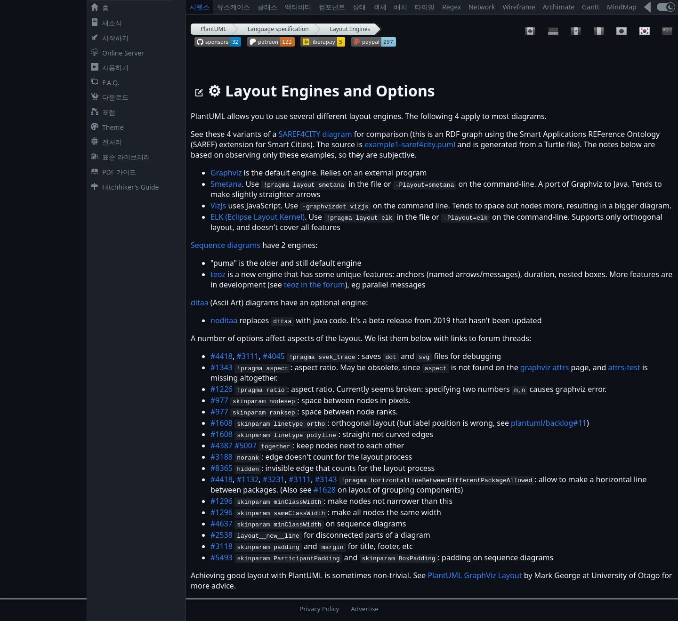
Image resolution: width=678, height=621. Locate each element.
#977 (219, 400)
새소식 (104, 22)
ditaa (200, 302)
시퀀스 (200, 6)
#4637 (221, 523)
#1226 (221, 389)
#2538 (221, 535)
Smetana (226, 184)
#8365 (221, 468)
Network (481, 6)
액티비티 (298, 6)
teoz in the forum (314, 284)
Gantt (590, 6)
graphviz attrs (544, 367)
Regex (451, 6)
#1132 (247, 479)
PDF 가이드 (111, 171)
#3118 (221, 546)
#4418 (221, 356)
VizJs (218, 205)
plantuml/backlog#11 (549, 423)
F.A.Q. (103, 82)
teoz (218, 274)
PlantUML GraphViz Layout (475, 575)
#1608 (221, 423)
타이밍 (425, 6)
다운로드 (108, 97)
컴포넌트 (332, 6)
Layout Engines (350, 29)
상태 (359, 6)
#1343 (221, 367)
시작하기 (108, 37)
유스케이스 (233, 6)
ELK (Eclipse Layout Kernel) (257, 217)
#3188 (221, 457)
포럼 (101, 112)
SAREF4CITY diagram (315, 134)
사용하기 (108, 67)
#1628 (325, 490)
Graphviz (226, 172)
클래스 (267, 6)
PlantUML (213, 29)
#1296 (221, 501)
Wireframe (519, 6)
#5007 (245, 445)
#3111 (247, 356)
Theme (105, 127)
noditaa (223, 320)
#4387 (221, 445)
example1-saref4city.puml (409, 144)
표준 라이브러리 (118, 156)
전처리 (104, 141)
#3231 (274, 479)
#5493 (221, 557)
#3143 (326, 479)
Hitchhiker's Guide (123, 187)
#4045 (274, 356)
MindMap (622, 6)
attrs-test (624, 367)
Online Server (115, 52)
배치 (400, 6)
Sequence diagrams (225, 245)
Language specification (278, 29)
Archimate (558, 6)
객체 (380, 6)
